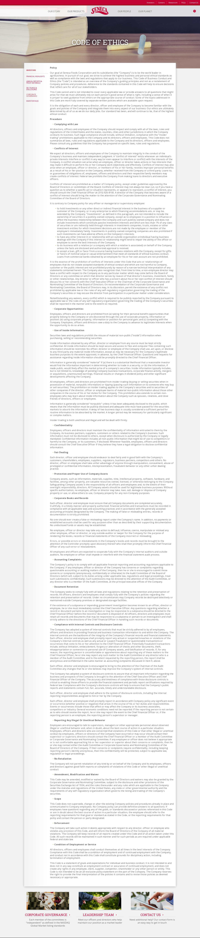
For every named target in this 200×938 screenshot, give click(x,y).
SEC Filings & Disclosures (31, 89)
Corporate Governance (31, 95)
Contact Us (193, 3)
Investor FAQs (32, 101)
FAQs (183, 3)
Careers (161, 3)
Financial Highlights (35, 76)
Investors (150, 3)
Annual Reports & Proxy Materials (34, 82)
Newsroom (173, 3)
